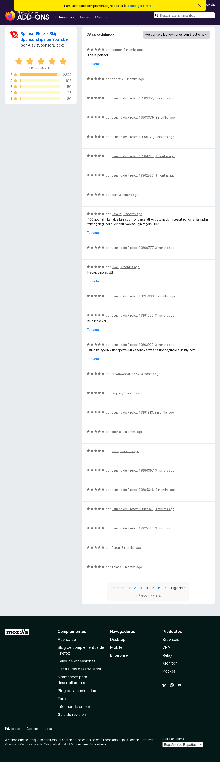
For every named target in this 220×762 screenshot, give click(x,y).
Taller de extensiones (76, 661)
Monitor (169, 663)
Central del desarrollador (79, 669)
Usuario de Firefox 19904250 (133, 156)
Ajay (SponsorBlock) (46, 45)
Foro (62, 698)
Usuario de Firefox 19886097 (132, 470)
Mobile (116, 647)
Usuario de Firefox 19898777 (132, 247)
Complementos (72, 631)
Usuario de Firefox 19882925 (132, 509)
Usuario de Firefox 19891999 (132, 315)
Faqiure (117, 393)
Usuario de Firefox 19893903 (132, 344)
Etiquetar (93, 64)
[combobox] (184, 15)
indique (34, 740)
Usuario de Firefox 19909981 (132, 98)
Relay (167, 655)
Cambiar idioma (173, 739)
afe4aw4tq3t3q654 (125, 374)
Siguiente (178, 588)
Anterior (117, 588)
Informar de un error (75, 706)
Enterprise (119, 655)
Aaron (116, 547)
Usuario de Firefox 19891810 (132, 412)
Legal (49, 728)
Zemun (116, 214)
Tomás (116, 567)
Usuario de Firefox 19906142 (132, 137)
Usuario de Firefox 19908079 (133, 117)
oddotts (117, 79)
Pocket (168, 671)
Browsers (170, 639)
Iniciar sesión (206, 5)
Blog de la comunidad (77, 690)
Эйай (115, 267)
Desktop (117, 639)
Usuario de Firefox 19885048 (133, 489)
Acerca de (67, 639)
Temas (84, 17)
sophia (116, 432)
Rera (115, 451)
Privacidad (12, 728)
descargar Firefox (140, 6)
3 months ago (133, 49)
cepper (117, 49)
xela (115, 195)
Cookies (32, 728)
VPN (166, 647)
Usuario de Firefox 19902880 (133, 175)
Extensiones (64, 17)
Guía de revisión (72, 714)
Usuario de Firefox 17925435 (132, 528)
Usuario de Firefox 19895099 (133, 296)
